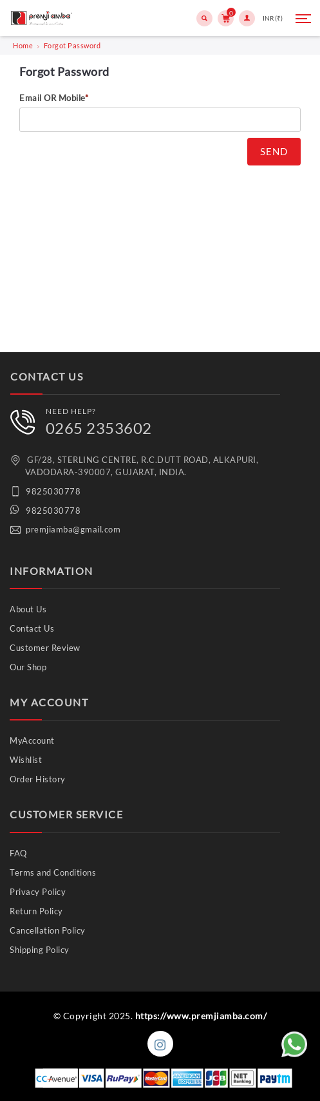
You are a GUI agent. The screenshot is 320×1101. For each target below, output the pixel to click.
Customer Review (45, 648)
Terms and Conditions (53, 872)
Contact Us (32, 628)
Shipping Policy (40, 950)
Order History (38, 779)
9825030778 (53, 491)
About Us (28, 609)
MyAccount (32, 740)
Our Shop (28, 667)
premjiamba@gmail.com (73, 529)
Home (23, 45)
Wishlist (26, 760)
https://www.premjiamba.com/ (201, 1015)
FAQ (18, 853)
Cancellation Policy (48, 930)
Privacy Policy (38, 892)
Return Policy (36, 911)
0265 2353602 (99, 428)
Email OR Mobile (53, 98)
